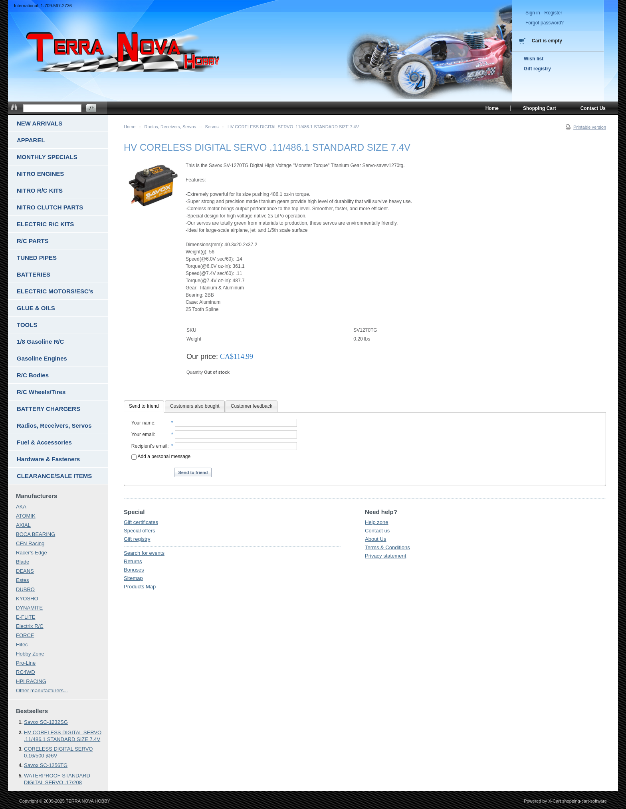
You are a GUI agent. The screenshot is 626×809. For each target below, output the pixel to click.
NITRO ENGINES (40, 173)
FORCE (25, 635)
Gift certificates (141, 522)
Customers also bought (194, 406)
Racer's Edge (31, 553)
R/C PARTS (33, 240)
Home (129, 126)
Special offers (139, 531)
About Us (375, 539)
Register (553, 13)
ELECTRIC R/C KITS (45, 224)
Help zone (376, 522)
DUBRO (25, 589)
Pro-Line (26, 663)
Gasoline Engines (42, 358)
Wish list (533, 59)
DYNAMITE (29, 608)
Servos (211, 126)
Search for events (144, 553)
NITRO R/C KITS (40, 190)
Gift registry (137, 539)
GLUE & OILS (36, 308)
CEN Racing (30, 543)
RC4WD (25, 672)
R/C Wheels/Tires (41, 392)
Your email (142, 434)
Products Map (140, 587)
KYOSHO (27, 599)
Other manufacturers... (42, 690)
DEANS (25, 571)
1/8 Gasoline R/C (40, 341)
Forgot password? (544, 23)
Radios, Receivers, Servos (170, 126)
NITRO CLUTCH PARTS (50, 207)
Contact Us (593, 108)
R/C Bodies (33, 375)
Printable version (589, 127)
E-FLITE (25, 617)
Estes (22, 580)
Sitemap (133, 578)
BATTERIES (33, 274)
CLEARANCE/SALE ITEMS (54, 475)
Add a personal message (160, 456)
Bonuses (134, 570)
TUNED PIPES (37, 257)
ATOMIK (26, 516)
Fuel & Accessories (44, 442)
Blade (22, 562)
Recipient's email (149, 446)
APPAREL (31, 140)
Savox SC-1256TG (45, 765)
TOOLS (27, 324)
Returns (133, 561)
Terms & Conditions (387, 547)
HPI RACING (31, 681)
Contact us (377, 531)
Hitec (22, 645)
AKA (21, 507)
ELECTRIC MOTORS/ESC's (55, 291)
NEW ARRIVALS (39, 123)
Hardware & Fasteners (48, 459)
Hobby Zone (30, 654)
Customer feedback (251, 406)
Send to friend (144, 406)
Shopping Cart (539, 108)
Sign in (532, 13)
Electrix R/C (30, 626)
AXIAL (23, 525)
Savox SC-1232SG (46, 722)
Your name (143, 423)
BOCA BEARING (35, 534)
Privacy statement (385, 556)
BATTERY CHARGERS (48, 408)
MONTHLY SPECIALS (47, 156)
